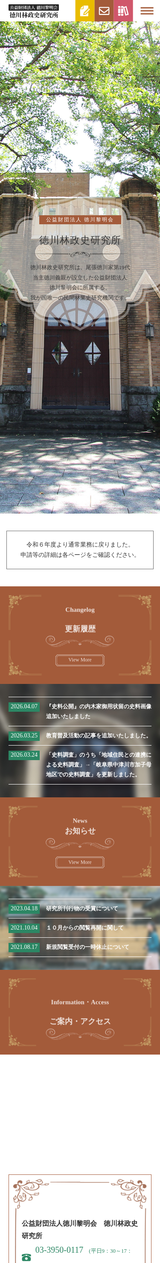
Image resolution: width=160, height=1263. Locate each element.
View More (79, 663)
